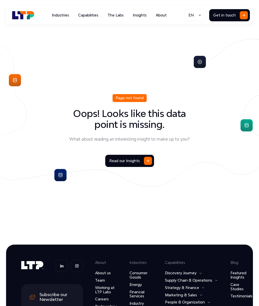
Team (100, 280)
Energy (136, 284)
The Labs (115, 15)
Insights (140, 15)
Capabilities (88, 15)
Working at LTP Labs (105, 289)
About (161, 15)
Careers (102, 299)
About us (103, 273)
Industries (60, 15)
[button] (195, 15)
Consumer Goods (138, 275)
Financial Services (137, 294)
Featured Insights (238, 275)
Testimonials (241, 296)
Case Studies (237, 286)
